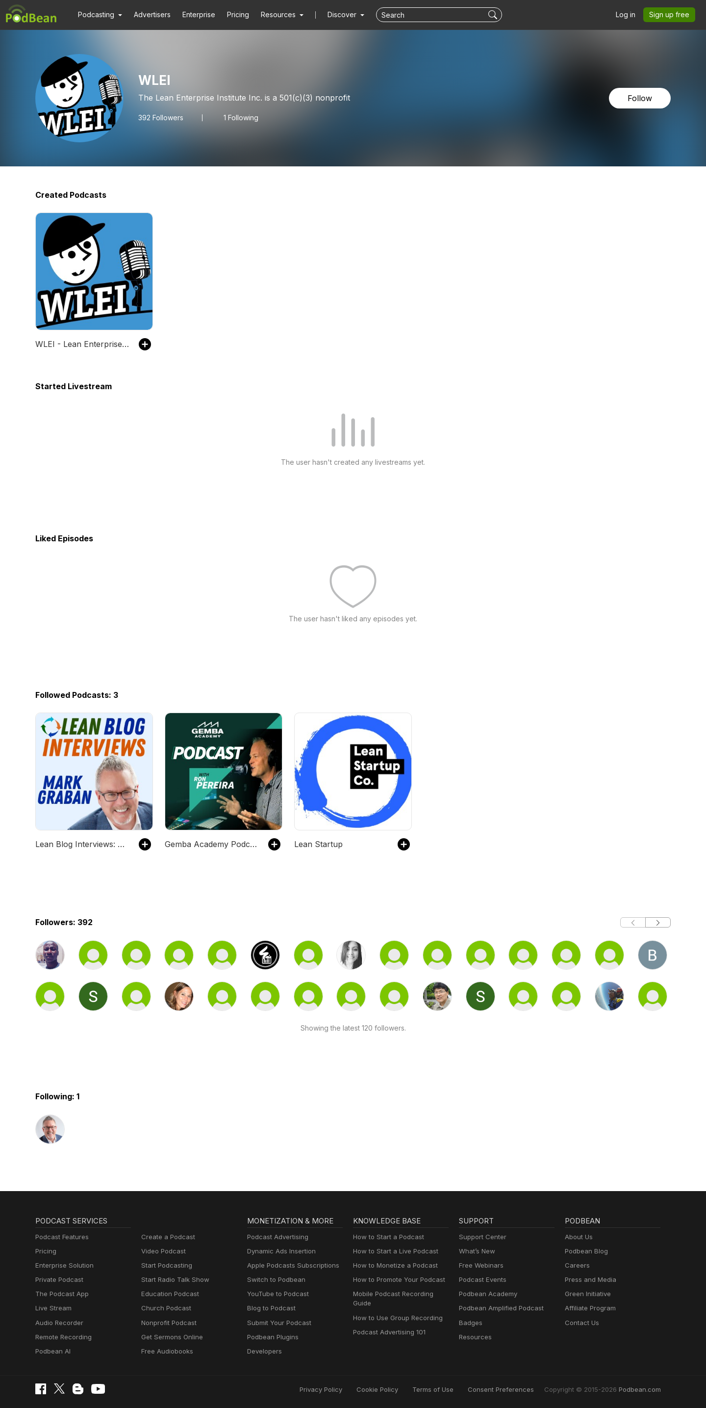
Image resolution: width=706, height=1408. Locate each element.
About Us (578, 1237)
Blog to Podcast (269, 1308)
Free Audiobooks (165, 1351)
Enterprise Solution (62, 1265)
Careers (576, 1265)
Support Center (481, 1237)
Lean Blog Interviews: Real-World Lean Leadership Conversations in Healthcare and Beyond (82, 844)
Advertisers (148, 15)
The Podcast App (59, 1294)
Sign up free (671, 15)
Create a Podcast (166, 1237)
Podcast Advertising (275, 1237)
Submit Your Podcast (277, 1323)
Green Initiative (586, 1294)
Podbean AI (52, 1351)
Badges (470, 1323)
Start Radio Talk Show (173, 1279)
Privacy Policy (346, 1389)
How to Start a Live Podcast (393, 1251)
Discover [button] (332, 15)
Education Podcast (168, 1294)
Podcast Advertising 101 (388, 1323)
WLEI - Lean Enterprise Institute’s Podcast (82, 344)
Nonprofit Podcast (167, 1323)
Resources (474, 1337)
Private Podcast (57, 1279)
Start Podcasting (165, 1265)
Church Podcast (164, 1308)
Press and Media (589, 1279)
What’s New (476, 1251)
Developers (263, 1351)
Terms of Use (451, 1389)
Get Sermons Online (170, 1337)
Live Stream (52, 1308)
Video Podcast (162, 1251)
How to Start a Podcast (386, 1237)
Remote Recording (62, 1337)
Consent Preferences (514, 1389)
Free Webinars (480, 1265)
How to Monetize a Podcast (392, 1265)
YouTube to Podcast (276, 1294)
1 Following (238, 117)
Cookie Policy (399, 1389)
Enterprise (193, 15)
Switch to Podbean (274, 1279)
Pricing (231, 15)
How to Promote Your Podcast (396, 1279)
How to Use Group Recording (395, 1308)
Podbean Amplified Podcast (498, 1308)
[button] (99, 14)
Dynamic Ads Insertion (279, 1251)
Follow (641, 98)
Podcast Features (60, 1237)
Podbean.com (641, 1389)
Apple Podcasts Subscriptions (289, 1265)
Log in (629, 15)
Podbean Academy (486, 1294)
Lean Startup (316, 844)
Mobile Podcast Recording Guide (400, 1294)
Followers (159, 117)
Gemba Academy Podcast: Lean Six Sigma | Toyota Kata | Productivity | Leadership (211, 844)
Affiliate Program (588, 1308)
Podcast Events (481, 1279)
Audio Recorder (57, 1323)
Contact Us (581, 1323)
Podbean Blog (585, 1251)
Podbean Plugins (271, 1337)
